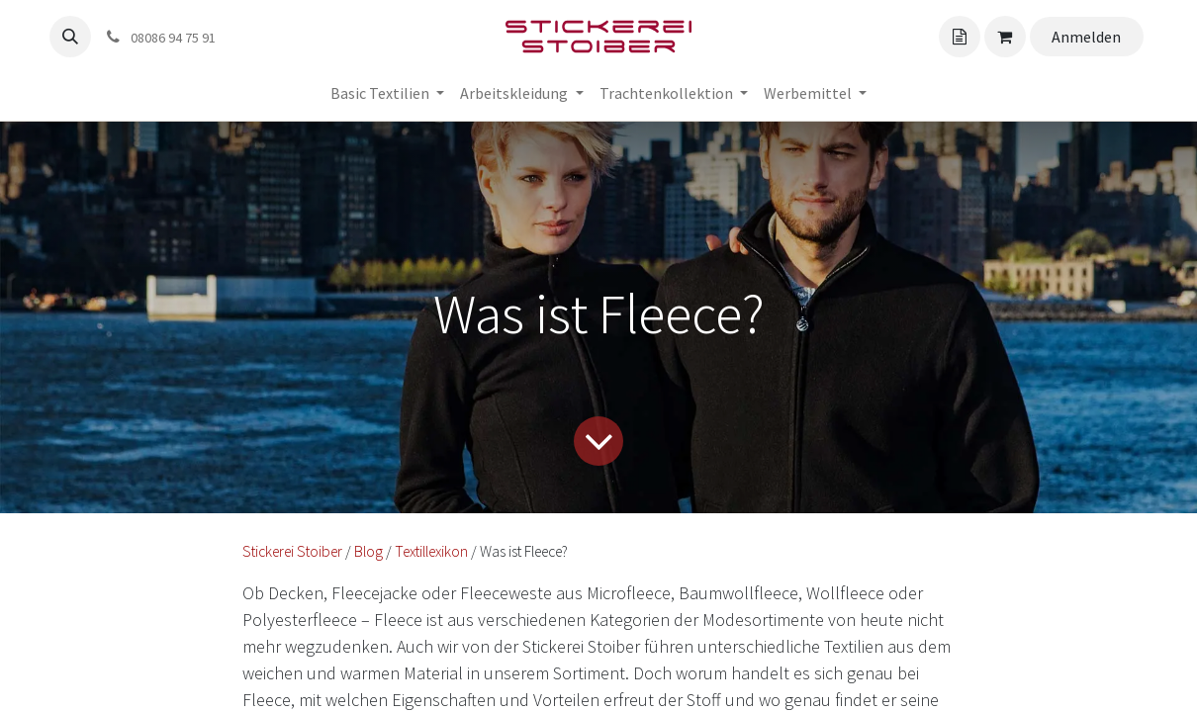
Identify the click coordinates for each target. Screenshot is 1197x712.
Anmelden (1086, 36)
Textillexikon (431, 551)
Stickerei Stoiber (292, 551)
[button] (70, 36)
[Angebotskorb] (959, 36)
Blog (368, 551)
